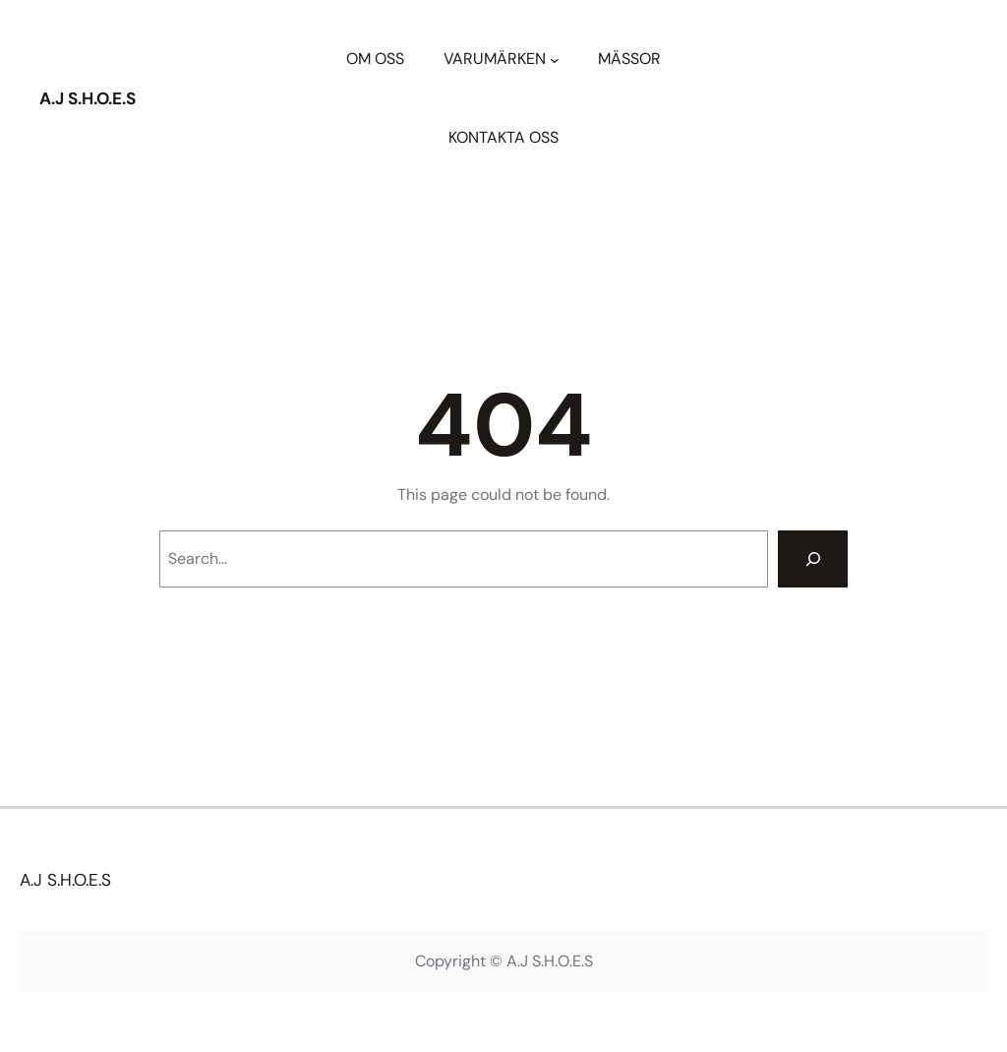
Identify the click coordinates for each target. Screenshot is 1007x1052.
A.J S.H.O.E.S (87, 98)
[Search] (813, 559)
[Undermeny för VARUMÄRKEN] (555, 59)
